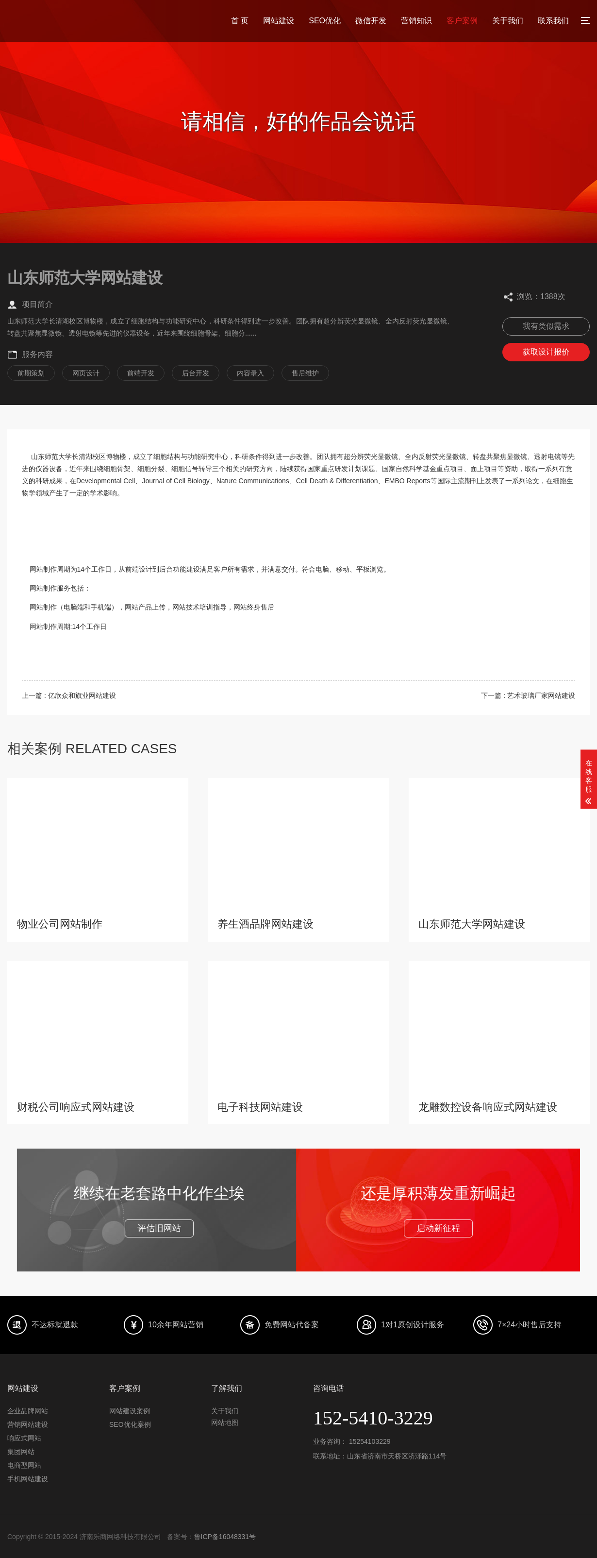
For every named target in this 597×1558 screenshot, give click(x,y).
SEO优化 (325, 21)
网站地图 (224, 1422)
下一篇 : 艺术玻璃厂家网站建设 (528, 695)
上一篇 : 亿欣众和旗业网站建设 (69, 695)
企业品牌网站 (27, 1411)
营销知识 (416, 21)
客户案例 (462, 21)
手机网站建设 (27, 1479)
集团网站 (20, 1452)
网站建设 (278, 21)
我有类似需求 (546, 326)
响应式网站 (24, 1438)
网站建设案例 (129, 1411)
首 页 (240, 21)
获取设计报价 (546, 352)
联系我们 (553, 21)
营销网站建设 (27, 1424)
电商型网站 (24, 1465)
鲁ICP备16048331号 (225, 1537)
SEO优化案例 (130, 1424)
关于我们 (507, 21)
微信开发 (370, 21)
